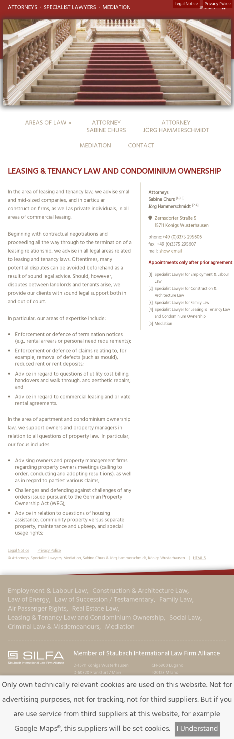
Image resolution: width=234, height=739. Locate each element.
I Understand (197, 729)
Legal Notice (186, 4)
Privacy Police (218, 4)
